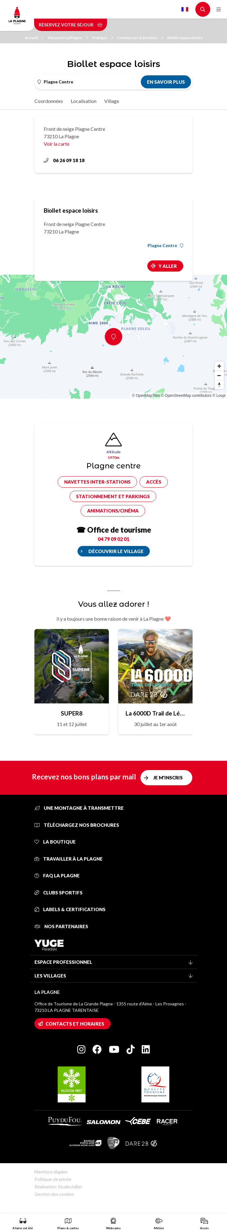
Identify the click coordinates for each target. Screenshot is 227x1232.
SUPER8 (71, 713)
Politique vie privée (52, 1179)
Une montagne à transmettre (79, 808)
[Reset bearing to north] (219, 384)
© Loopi (218, 395)
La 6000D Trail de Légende (155, 713)
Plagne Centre (165, 245)
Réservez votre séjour (70, 24)
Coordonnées (48, 101)
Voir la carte (56, 144)
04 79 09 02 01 (113, 539)
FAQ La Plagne (57, 875)
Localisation (83, 101)
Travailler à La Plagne (68, 859)
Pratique (102, 37)
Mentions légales (51, 1171)
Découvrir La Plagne (68, 37)
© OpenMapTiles (146, 395)
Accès (153, 482)
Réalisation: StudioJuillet (58, 1186)
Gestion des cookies (54, 1194)
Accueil (34, 37)
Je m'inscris (168, 777)
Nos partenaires (61, 926)
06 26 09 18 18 (64, 160)
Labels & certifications (69, 909)
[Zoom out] (219, 375)
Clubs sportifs (58, 892)
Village (111, 101)
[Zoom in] (219, 366)
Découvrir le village (116, 551)
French (184, 9)
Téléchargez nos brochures (76, 825)
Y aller (167, 266)
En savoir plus (166, 82)
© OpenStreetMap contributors (186, 395)
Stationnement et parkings (113, 496)
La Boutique (55, 841)
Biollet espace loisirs (185, 37)
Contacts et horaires (75, 1023)
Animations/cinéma (113, 510)
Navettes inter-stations (97, 482)
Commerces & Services (140, 37)
